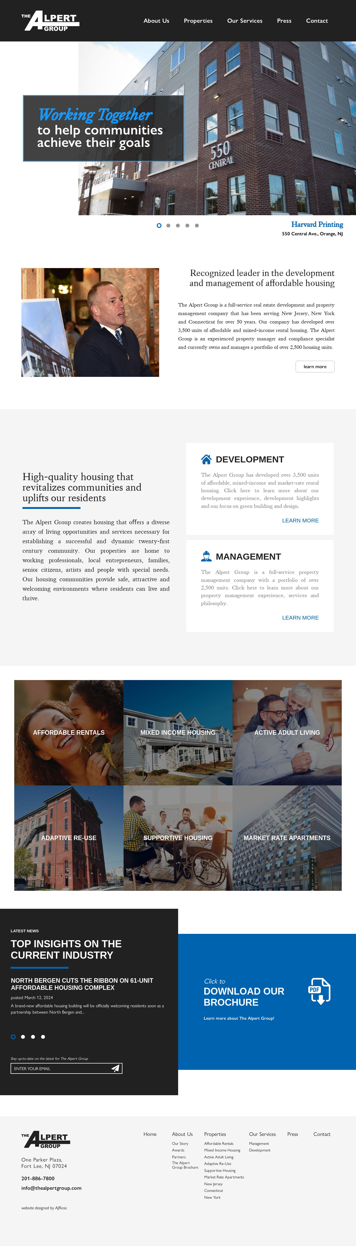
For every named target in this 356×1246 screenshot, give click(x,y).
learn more (315, 366)
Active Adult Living (287, 732)
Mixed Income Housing (178, 732)
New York (212, 1197)
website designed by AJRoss (44, 1208)
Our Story (180, 1143)
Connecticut (213, 1190)
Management (259, 1143)
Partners (179, 1157)
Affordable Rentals (69, 732)
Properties (198, 20)
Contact (317, 20)
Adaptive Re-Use (69, 838)
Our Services (245, 20)
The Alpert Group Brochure (185, 1165)
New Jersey (213, 1184)
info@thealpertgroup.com (51, 1187)
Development (259, 1150)
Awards (178, 1150)
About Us (156, 20)
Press (284, 20)
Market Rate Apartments (287, 838)
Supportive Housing (177, 838)
